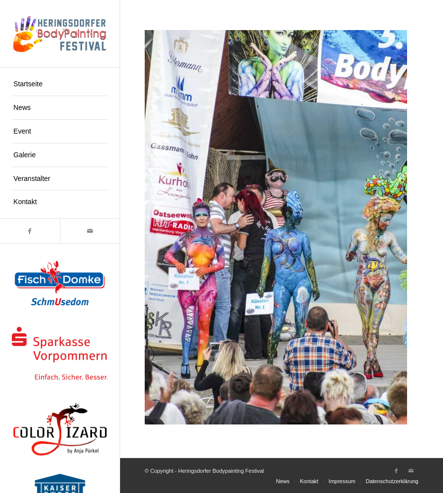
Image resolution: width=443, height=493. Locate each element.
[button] (21, 471)
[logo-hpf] (59, 33)
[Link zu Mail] (90, 231)
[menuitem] (59, 84)
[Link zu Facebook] (30, 231)
